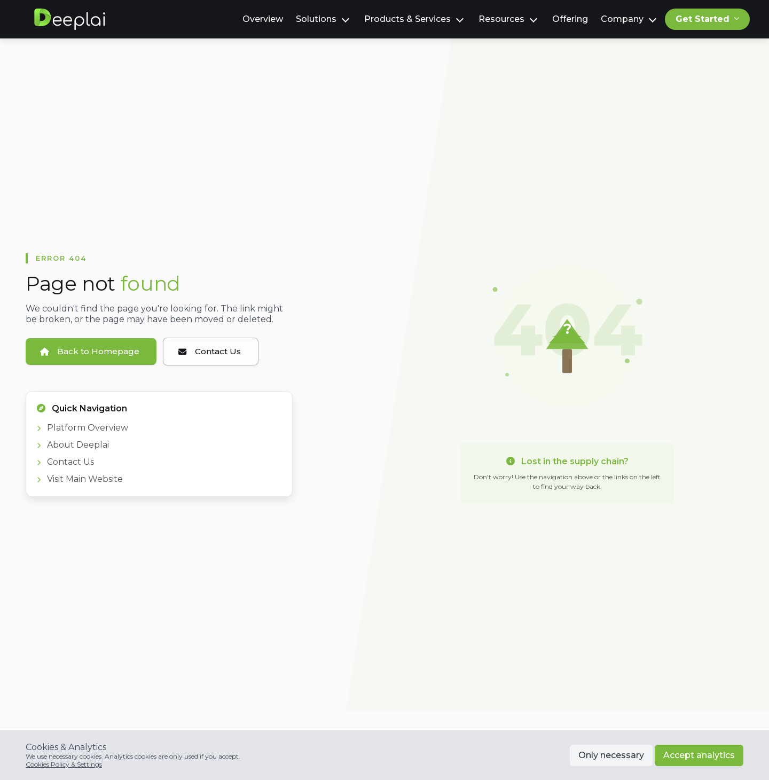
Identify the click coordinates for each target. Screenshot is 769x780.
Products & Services (407, 19)
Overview (262, 19)
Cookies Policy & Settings (64, 764)
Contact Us (65, 463)
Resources (501, 19)
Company (622, 19)
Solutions (316, 19)
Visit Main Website (80, 480)
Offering (570, 19)
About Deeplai (73, 446)
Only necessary (611, 755)
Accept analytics (699, 755)
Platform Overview (82, 429)
